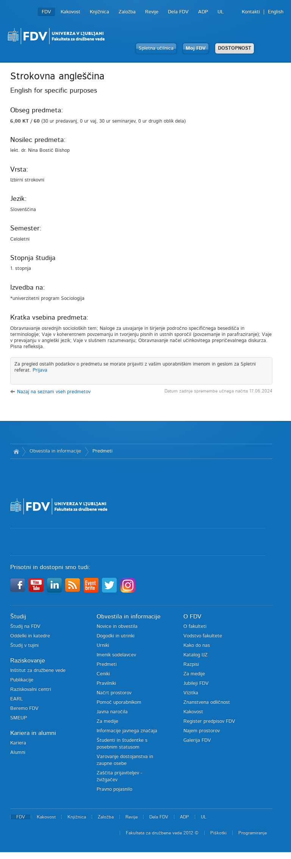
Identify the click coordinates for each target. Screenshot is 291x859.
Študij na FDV (25, 626)
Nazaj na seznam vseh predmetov (54, 391)
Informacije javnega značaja (127, 730)
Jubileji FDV (196, 683)
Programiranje (252, 833)
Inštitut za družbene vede (38, 670)
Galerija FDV (197, 740)
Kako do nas (196, 645)
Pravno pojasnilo (114, 789)
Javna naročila (112, 711)
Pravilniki (106, 683)
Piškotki (218, 833)
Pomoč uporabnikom (119, 702)
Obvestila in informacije (55, 451)
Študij (18, 616)
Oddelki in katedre (30, 636)
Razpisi (191, 664)
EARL (16, 699)
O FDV (192, 616)
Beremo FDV (24, 708)
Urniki (103, 645)
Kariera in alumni (33, 733)
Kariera (18, 743)
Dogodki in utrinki (116, 636)
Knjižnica (99, 11)
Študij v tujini (24, 645)
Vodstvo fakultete (202, 636)
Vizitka (190, 692)
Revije (151, 11)
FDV (46, 11)
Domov (16, 451)
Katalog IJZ (195, 655)
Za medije (107, 721)
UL (220, 11)
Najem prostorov (201, 730)
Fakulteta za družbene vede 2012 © (162, 833)
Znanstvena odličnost (206, 702)
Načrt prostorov (114, 692)
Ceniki (103, 673)
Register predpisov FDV (209, 721)
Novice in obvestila (117, 626)
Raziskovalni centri (30, 689)
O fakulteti (195, 626)
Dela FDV (178, 11)
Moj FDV (196, 48)
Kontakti (251, 11)
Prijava (40, 370)
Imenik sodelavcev (116, 655)
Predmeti (102, 451)
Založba (127, 11)
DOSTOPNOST (234, 48)
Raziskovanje (27, 660)
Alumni (17, 752)
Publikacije (21, 680)
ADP (203, 11)
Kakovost (70, 11)
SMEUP (18, 718)
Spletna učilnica (156, 48)
